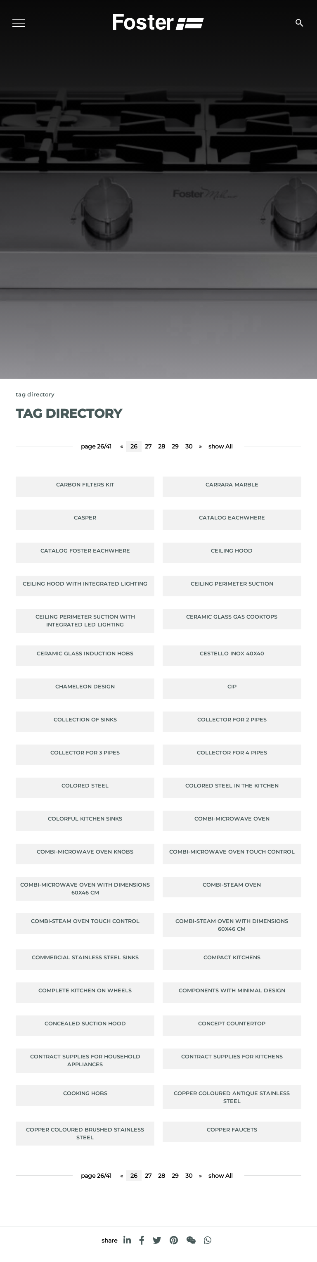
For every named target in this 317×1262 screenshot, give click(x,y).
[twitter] (157, 1240)
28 (161, 446)
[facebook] (141, 1240)
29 (175, 446)
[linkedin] (127, 1240)
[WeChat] (191, 1240)
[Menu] (18, 23)
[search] (299, 23)
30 (188, 446)
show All (220, 446)
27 (148, 446)
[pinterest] (174, 1240)
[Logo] (158, 21)
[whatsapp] (207, 1240)
